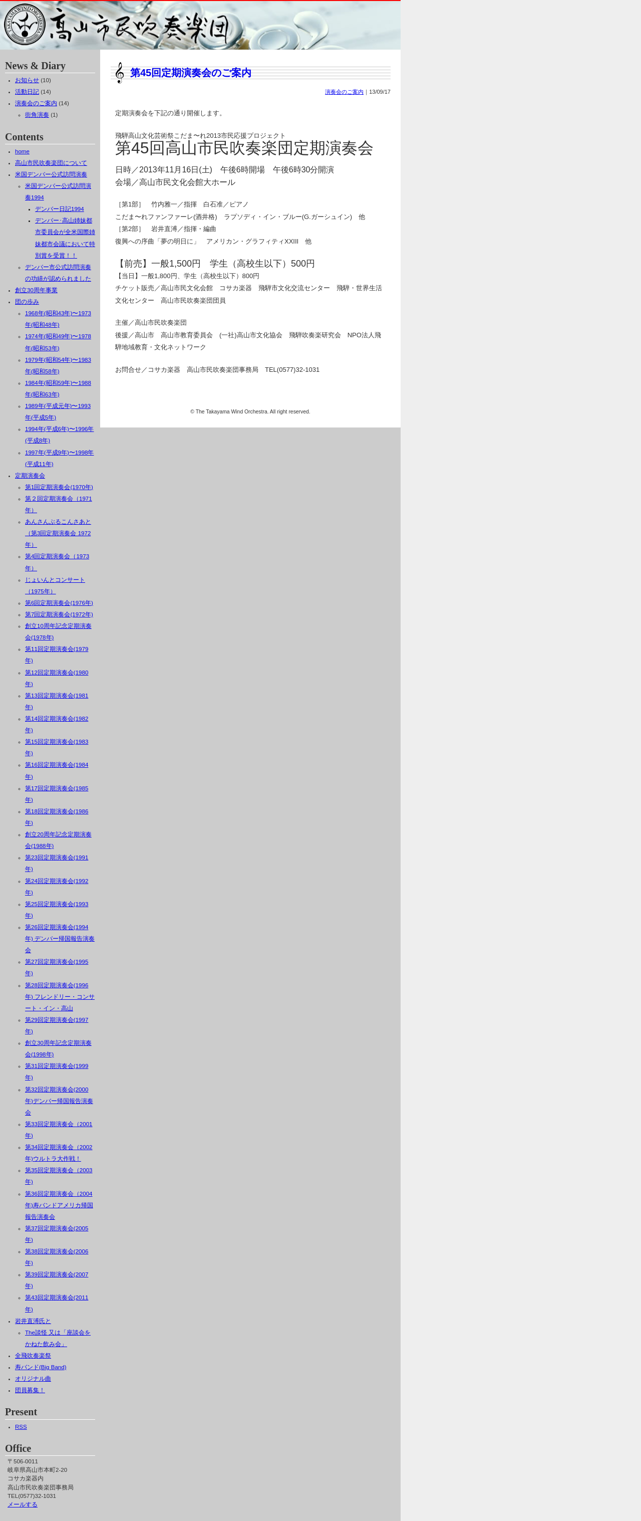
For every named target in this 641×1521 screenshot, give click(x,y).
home (22, 151)
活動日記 (27, 92)
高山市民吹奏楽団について (51, 163)
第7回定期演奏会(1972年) (59, 614)
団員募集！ (30, 1390)
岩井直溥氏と (33, 1321)
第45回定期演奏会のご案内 (190, 72)
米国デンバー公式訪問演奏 (51, 174)
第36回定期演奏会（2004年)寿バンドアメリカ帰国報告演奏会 (59, 1205)
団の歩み (27, 302)
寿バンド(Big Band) (41, 1367)
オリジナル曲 (33, 1379)
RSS (21, 1427)
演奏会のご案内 (344, 92)
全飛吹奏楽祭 (33, 1356)
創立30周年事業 (36, 290)
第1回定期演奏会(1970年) (59, 487)
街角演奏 (37, 115)
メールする (23, 1504)
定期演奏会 (30, 476)
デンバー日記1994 (59, 209)
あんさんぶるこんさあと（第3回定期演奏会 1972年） (58, 533)
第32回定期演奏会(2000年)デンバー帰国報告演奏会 (59, 1101)
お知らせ (27, 80)
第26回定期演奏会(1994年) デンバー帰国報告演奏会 (60, 938)
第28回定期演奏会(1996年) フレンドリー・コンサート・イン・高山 (60, 996)
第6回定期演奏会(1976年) (59, 603)
